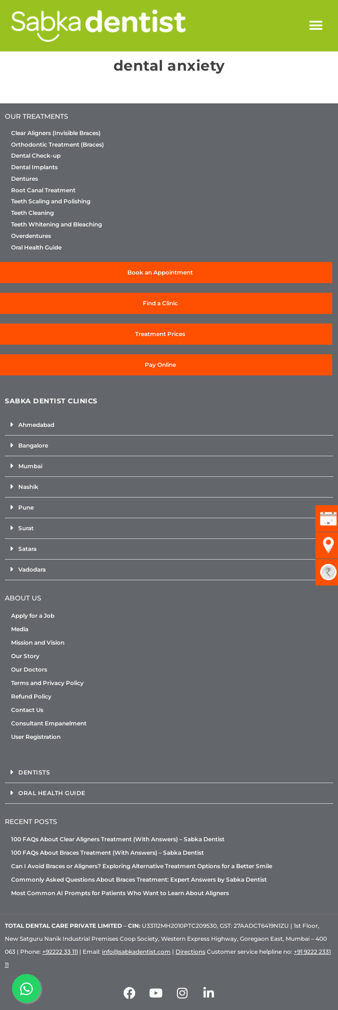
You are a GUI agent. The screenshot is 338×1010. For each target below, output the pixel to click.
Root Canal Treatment (43, 190)
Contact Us (27, 709)
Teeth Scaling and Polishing (50, 201)
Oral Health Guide (36, 247)
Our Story (25, 656)
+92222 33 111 (60, 951)
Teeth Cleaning (32, 213)
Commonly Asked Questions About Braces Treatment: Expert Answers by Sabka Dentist (139, 879)
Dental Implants (34, 167)
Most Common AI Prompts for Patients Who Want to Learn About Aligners (120, 893)
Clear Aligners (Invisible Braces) (55, 133)
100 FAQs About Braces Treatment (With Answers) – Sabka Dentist (107, 852)
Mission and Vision (37, 642)
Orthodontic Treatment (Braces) (57, 144)
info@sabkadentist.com (136, 951)
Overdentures (31, 236)
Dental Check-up (36, 155)
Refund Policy (31, 696)
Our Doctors (29, 669)
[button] (315, 26)
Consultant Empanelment (49, 723)
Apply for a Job (32, 615)
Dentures (24, 178)
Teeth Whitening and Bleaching (56, 224)
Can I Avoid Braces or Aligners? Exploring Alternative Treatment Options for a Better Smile (141, 866)
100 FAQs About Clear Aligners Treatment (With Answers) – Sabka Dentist (118, 839)
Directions (190, 951)
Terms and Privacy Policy (47, 682)
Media (19, 629)
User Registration (36, 736)
